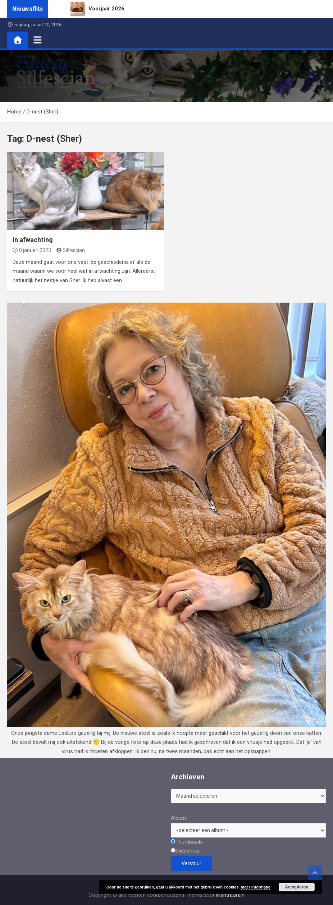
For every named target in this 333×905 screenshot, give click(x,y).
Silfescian (70, 250)
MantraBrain (230, 895)
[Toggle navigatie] (37, 40)
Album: (179, 818)
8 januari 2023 (32, 250)
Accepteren (296, 887)
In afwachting (33, 239)
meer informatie (255, 887)
